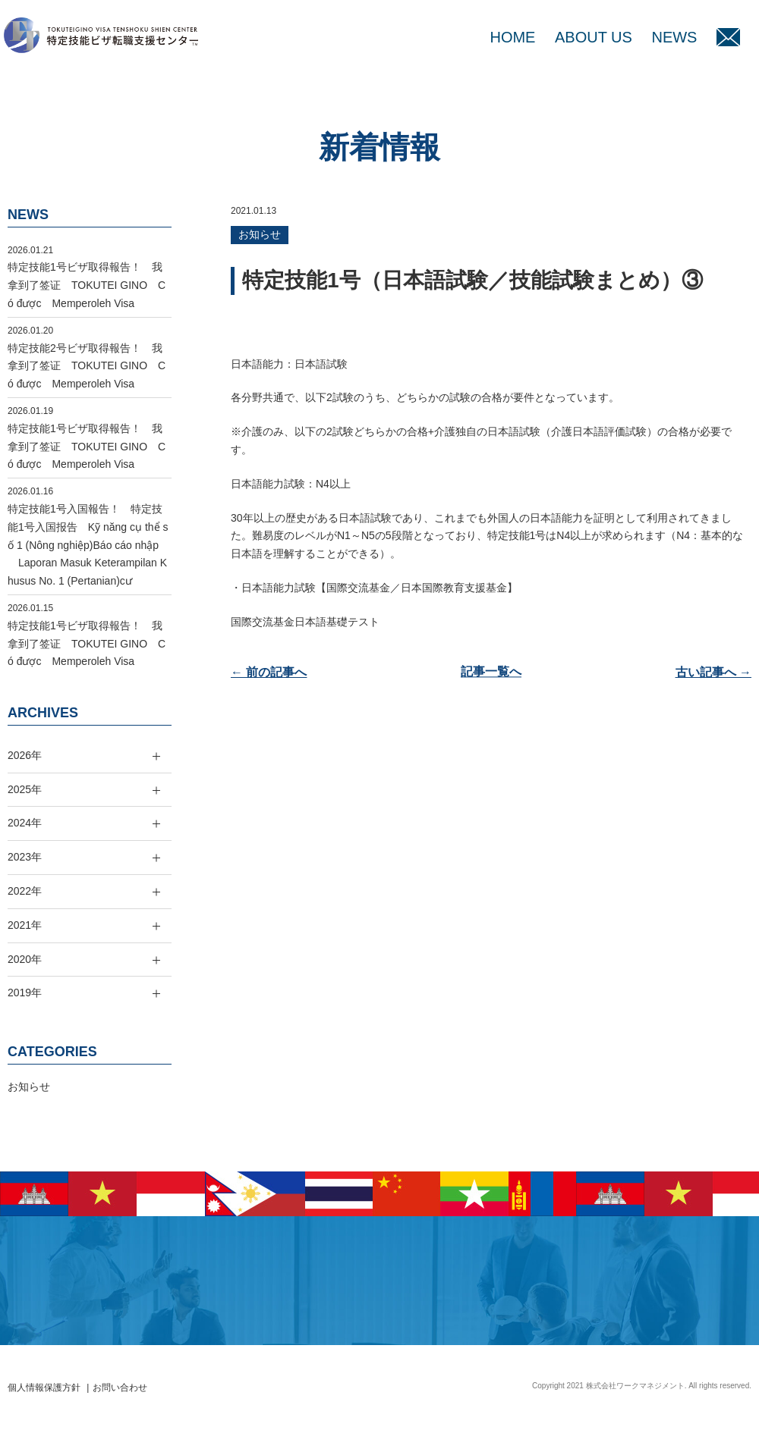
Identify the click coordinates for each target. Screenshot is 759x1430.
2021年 (25, 925)
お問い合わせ (120, 1387)
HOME (512, 37)
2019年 (25, 992)
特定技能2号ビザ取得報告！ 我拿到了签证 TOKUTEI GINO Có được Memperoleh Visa (86, 366)
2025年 (25, 789)
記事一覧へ (491, 672)
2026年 (25, 755)
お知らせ (259, 234)
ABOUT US (593, 37)
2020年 (25, 959)
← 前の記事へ (269, 672)
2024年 (25, 823)
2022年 (25, 891)
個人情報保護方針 (44, 1387)
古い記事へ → (713, 672)
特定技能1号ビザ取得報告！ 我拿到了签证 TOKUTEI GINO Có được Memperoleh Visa (86, 285)
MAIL (728, 37)
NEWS (674, 37)
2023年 (25, 857)
